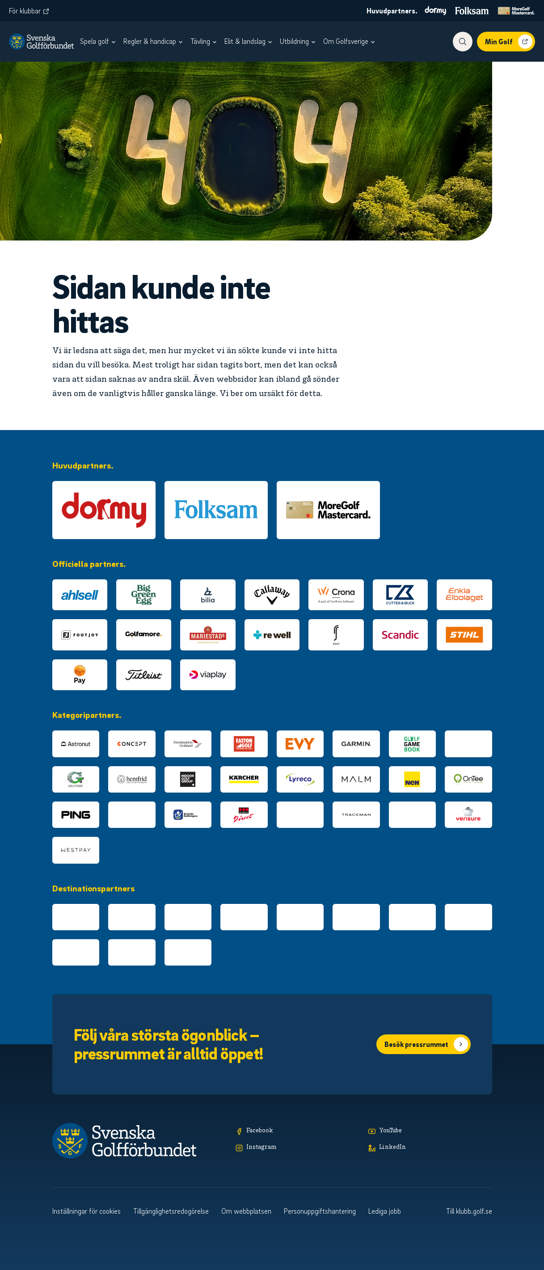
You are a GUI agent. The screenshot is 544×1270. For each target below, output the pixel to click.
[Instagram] (297, 1147)
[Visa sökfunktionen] (462, 41)
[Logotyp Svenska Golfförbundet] (41, 42)
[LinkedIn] (430, 1147)
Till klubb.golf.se (469, 1211)
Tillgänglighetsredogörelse (171, 1211)
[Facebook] (297, 1131)
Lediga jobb (384, 1211)
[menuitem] (99, 41)
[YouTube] (430, 1131)
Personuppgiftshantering (320, 1211)
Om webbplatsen (246, 1211)
